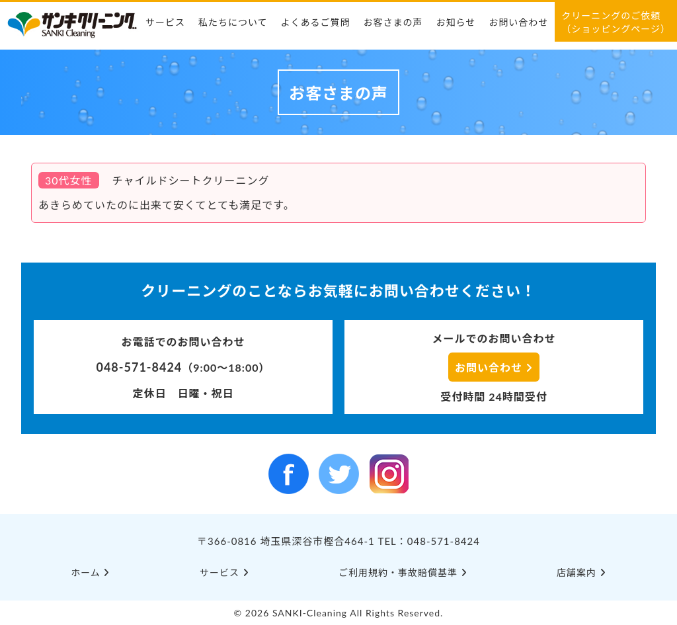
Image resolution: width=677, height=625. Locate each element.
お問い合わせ (518, 22)
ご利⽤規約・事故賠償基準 (402, 572)
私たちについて (233, 22)
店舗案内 (581, 572)
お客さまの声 (393, 22)
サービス (165, 22)
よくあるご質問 (315, 22)
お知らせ (456, 22)
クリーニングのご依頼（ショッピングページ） (615, 22)
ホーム (90, 572)
